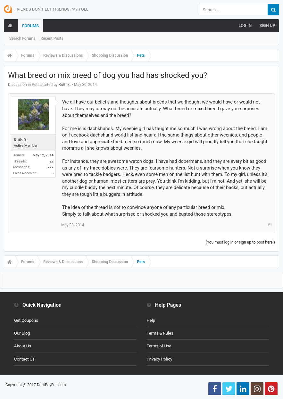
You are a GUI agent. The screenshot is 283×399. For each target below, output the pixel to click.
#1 (270, 225)
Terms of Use (159, 346)
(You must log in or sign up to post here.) (240, 242)
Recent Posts (51, 38)
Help (151, 320)
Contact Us (24, 359)
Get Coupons (26, 320)
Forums (30, 25)
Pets (35, 84)
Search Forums (22, 38)
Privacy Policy (159, 359)
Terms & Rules (160, 333)
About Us (22, 346)
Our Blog (22, 333)
